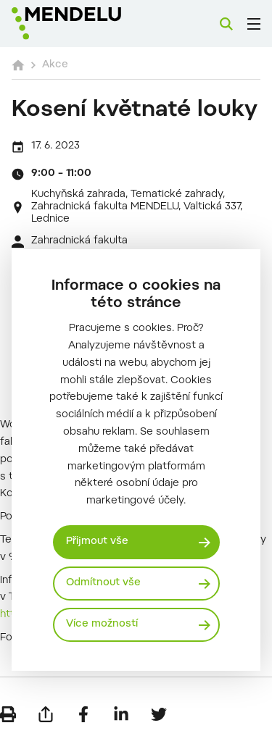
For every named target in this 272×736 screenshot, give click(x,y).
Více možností (102, 624)
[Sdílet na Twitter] (159, 714)
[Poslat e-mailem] (46, 714)
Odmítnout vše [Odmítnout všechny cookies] (103, 583)
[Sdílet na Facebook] (83, 714)
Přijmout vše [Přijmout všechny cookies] (97, 542)
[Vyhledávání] (226, 23)
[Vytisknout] (8, 714)
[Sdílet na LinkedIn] (121, 714)
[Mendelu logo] (84, 23)
